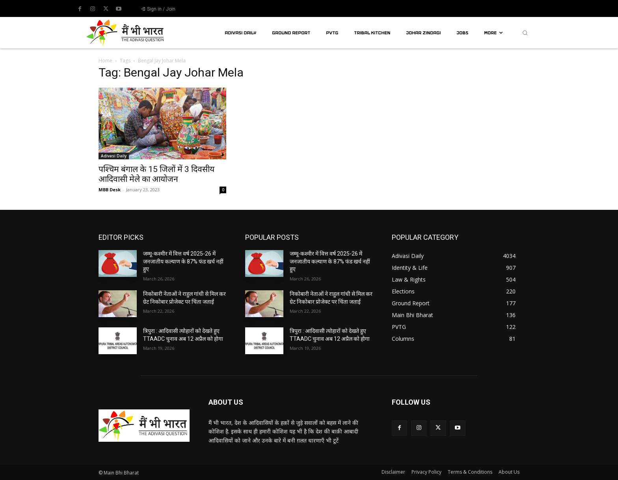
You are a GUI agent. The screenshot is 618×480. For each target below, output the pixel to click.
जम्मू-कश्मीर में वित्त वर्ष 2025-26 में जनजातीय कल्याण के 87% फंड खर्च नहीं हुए (183, 261)
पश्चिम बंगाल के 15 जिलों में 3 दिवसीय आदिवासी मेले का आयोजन (156, 174)
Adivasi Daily (114, 156)
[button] (525, 32)
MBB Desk (110, 189)
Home (105, 60)
